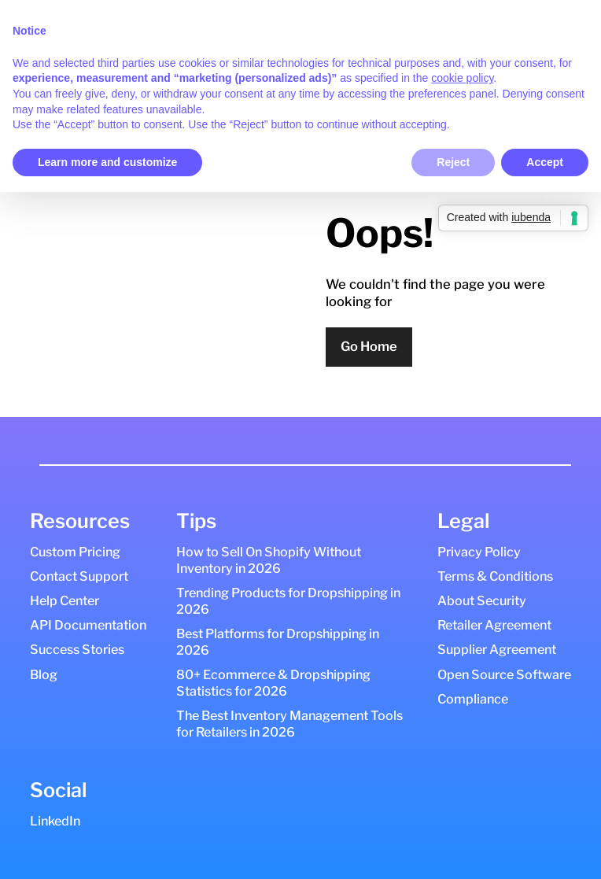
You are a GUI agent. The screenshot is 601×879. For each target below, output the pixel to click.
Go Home (369, 346)
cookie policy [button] (462, 78)
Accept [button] (544, 162)
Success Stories (77, 649)
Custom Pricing (75, 552)
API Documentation (88, 625)
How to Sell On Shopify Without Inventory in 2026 (268, 560)
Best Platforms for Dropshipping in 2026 (277, 642)
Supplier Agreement (496, 649)
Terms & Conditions (495, 576)
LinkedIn (55, 821)
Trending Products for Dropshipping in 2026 (288, 601)
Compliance (472, 699)
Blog (43, 674)
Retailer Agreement (494, 625)
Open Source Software (504, 674)
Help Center (64, 600)
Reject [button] (453, 162)
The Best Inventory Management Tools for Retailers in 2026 (289, 723)
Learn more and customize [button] (107, 162)
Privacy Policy (479, 552)
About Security (481, 600)
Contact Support (79, 576)
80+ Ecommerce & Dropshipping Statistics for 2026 (273, 683)
